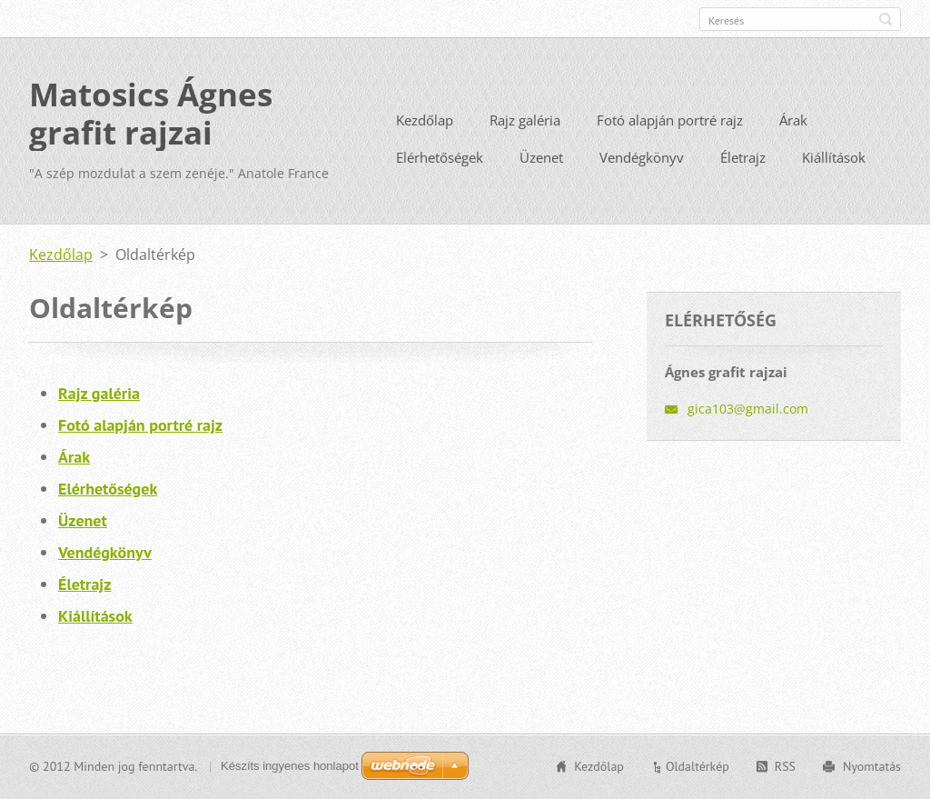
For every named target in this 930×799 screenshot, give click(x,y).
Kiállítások (834, 157)
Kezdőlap (424, 120)
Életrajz (743, 157)
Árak (793, 120)
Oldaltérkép (697, 766)
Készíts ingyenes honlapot (290, 766)
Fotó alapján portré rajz (670, 120)
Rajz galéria (525, 120)
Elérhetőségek (439, 157)
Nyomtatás (872, 766)
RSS (785, 766)
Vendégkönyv (641, 157)
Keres (885, 19)
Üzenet (541, 157)
